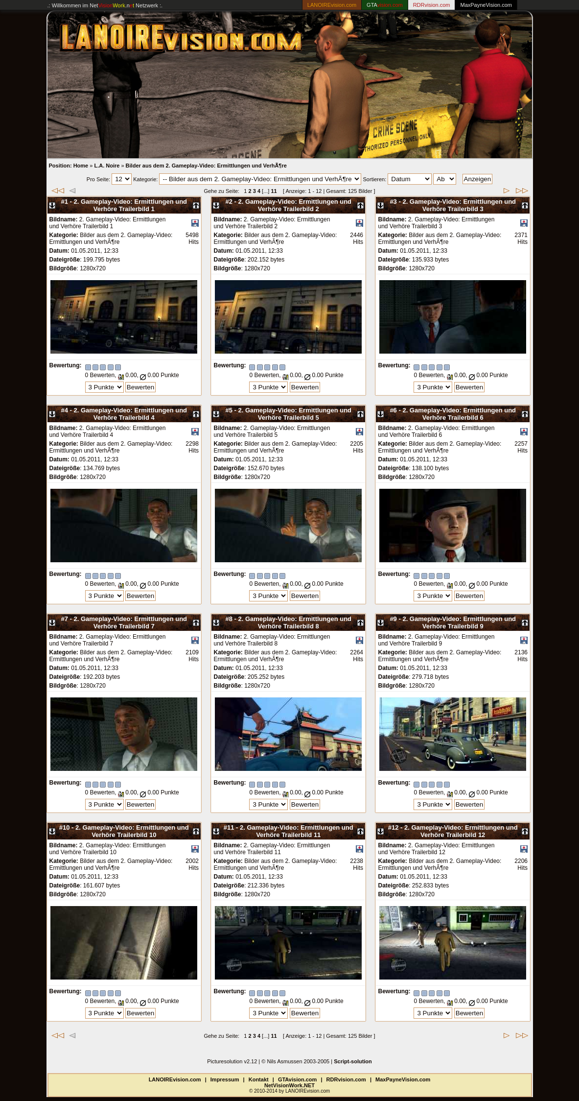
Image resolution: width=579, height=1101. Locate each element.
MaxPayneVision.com (486, 5)
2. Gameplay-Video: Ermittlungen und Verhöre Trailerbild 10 (132, 831)
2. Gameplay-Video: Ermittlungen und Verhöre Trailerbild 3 (459, 205)
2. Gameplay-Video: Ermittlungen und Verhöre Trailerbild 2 (294, 205)
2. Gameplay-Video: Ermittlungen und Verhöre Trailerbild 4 (130, 414)
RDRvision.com (346, 1079)
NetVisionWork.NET (289, 1085)
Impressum (224, 1079)
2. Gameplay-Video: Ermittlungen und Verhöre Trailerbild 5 (294, 414)
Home (81, 165)
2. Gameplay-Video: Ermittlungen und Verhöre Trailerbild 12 (461, 831)
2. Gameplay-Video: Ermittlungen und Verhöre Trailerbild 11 (296, 831)
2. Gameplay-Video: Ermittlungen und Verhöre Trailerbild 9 (459, 622)
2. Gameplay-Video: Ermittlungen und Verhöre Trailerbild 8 (294, 622)
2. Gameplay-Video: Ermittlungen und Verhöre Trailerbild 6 (459, 414)
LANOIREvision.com (175, 1079)
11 (274, 191)
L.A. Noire (106, 165)
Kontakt (259, 1079)
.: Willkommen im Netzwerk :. (105, 5)
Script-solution (353, 1061)
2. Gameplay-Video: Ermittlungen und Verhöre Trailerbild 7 (130, 622)
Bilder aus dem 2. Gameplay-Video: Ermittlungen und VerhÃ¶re (206, 165)
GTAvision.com (297, 1079)
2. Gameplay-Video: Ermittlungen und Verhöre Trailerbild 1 (130, 205)
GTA (385, 5)
